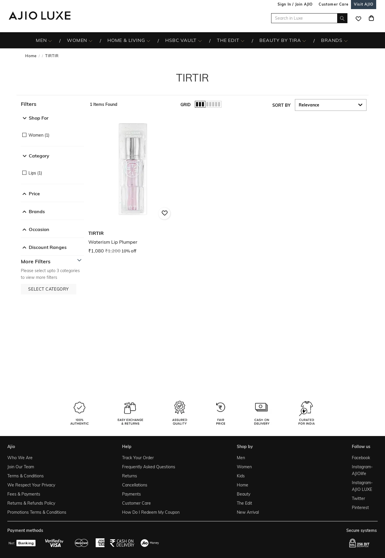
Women (244, 466)
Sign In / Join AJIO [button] (295, 4)
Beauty (243, 494)
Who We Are (20, 457)
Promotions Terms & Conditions (36, 512)
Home (31, 55)
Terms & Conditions (25, 476)
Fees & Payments (23, 494)
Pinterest (360, 507)
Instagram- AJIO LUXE (362, 486)
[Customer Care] (334, 4)
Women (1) (38, 135)
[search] (342, 18)
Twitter (358, 498)
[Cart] (371, 18)
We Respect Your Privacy (31, 485)
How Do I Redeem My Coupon (151, 512)
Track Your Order (138, 457)
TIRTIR (52, 55)
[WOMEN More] (90, 40)
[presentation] (235, 196)
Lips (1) (35, 173)
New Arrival (248, 512)
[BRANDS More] (345, 40)
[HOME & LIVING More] (148, 40)
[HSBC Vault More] (200, 40)
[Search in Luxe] (309, 18)
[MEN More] (50, 40)
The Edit (244, 503)
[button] (52, 104)
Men (241, 457)
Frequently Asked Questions (148, 466)
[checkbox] (52, 131)
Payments (131, 494)
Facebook (361, 457)
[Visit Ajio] (363, 4)
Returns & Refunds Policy (31, 503)
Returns (129, 476)
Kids (241, 476)
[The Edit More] (242, 40)
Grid (185, 104)
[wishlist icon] (358, 18)
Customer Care (136, 503)
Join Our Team (20, 466)
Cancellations (134, 485)
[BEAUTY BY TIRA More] (304, 40)
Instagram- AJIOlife (362, 470)
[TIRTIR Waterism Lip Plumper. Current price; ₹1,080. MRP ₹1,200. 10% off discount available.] (132, 185)
